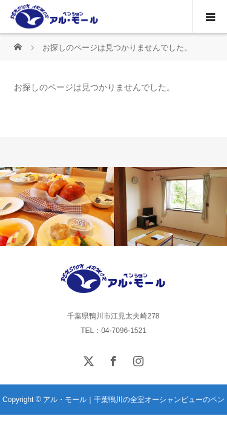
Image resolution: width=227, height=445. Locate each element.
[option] (57, 206)
